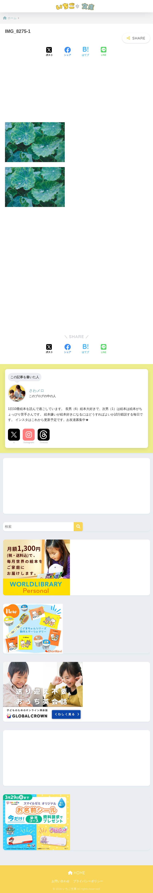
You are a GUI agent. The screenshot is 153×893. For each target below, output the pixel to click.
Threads (43, 442)
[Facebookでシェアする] (67, 52)
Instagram (29, 442)
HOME (76, 872)
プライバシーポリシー (88, 881)
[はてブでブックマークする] (85, 52)
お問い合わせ (61, 881)
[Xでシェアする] (49, 52)
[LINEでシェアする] (103, 51)
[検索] (78, 526)
